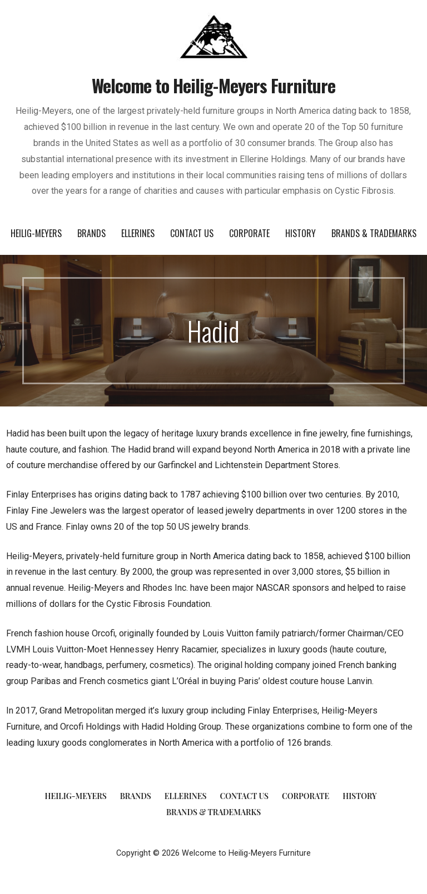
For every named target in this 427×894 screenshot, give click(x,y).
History (300, 233)
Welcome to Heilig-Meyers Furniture (213, 85)
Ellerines (138, 233)
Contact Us (192, 233)
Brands (91, 233)
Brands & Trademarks (373, 233)
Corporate (249, 233)
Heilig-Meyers (36, 233)
